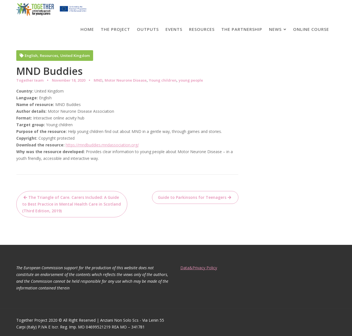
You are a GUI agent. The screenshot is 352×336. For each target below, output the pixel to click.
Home (87, 29)
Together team (29, 80)
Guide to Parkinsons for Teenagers (192, 197)
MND (98, 80)
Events (173, 29)
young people (191, 80)
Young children (162, 80)
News (275, 29)
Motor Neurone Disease (126, 80)
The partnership (241, 29)
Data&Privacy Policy (199, 267)
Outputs (148, 29)
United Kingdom (75, 55)
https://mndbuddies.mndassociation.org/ (102, 145)
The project (115, 29)
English (31, 55)
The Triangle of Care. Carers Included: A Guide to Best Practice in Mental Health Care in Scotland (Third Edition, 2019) (71, 204)
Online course (311, 29)
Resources (202, 29)
